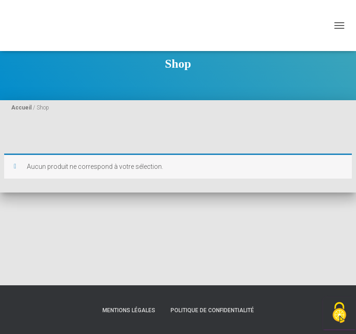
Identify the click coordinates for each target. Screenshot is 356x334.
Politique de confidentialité (212, 310)
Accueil (21, 107)
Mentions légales (128, 310)
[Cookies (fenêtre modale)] (339, 313)
